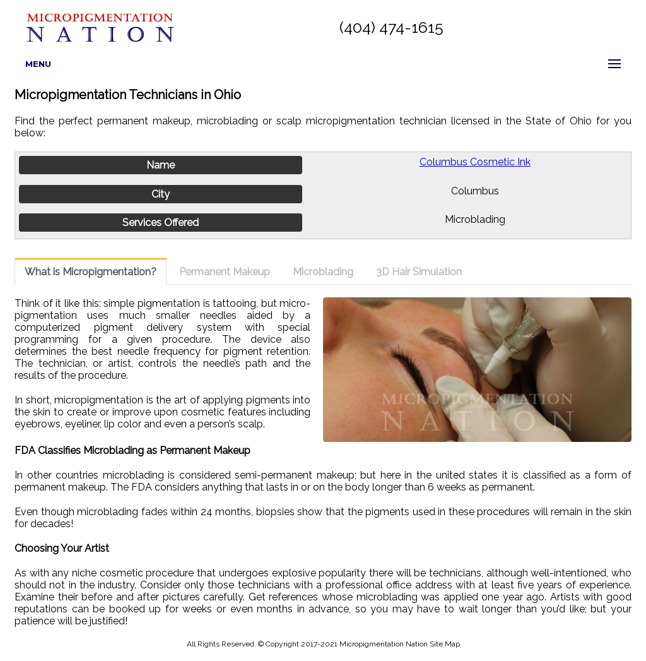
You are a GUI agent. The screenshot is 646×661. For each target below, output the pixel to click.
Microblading (323, 272)
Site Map (445, 644)
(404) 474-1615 (391, 27)
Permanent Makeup (224, 272)
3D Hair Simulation (419, 272)
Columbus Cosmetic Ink (475, 162)
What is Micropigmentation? (90, 272)
